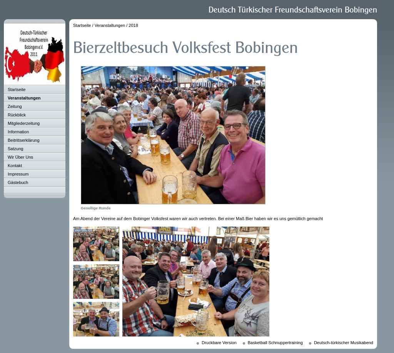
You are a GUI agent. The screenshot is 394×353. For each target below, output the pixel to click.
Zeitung (15, 106)
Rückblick (17, 115)
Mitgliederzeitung (24, 123)
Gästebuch (18, 182)
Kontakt (15, 165)
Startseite (16, 89)
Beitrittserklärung (24, 140)
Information (18, 131)
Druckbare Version (219, 342)
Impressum (18, 174)
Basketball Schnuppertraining (275, 342)
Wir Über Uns (20, 157)
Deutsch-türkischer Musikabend (343, 342)
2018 (133, 25)
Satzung (15, 148)
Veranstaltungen (24, 98)
